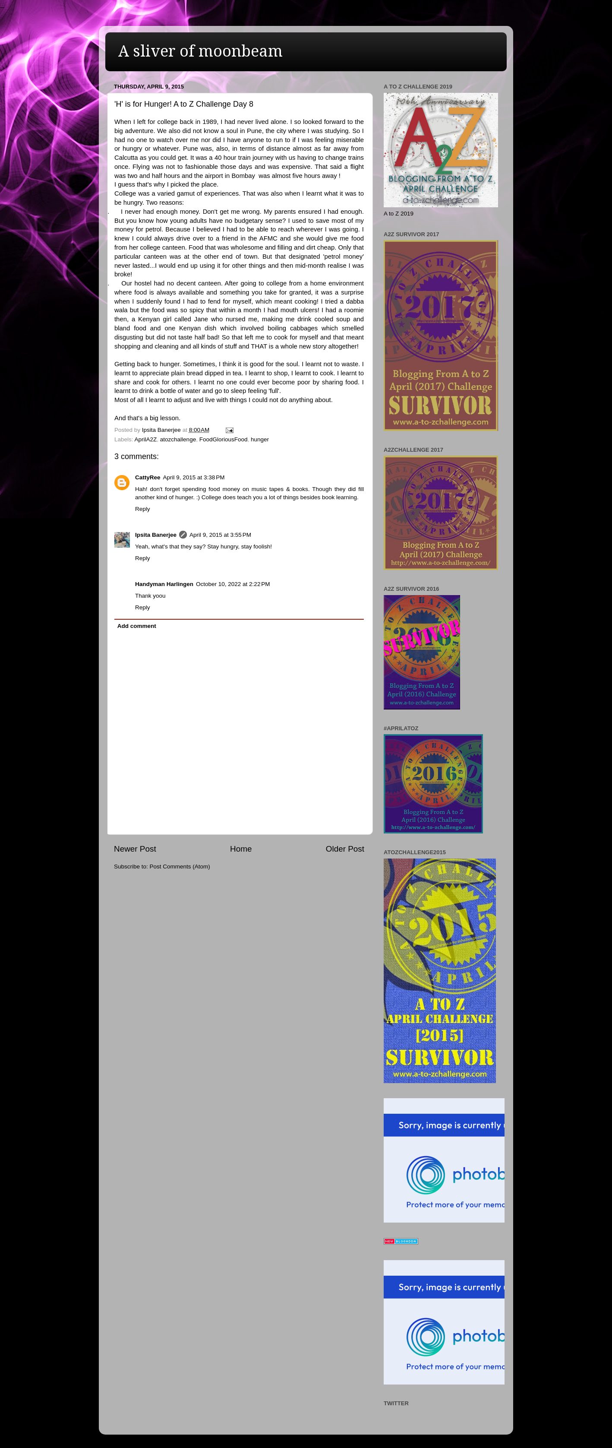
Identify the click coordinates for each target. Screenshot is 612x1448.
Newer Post (135, 848)
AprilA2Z (146, 439)
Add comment (136, 626)
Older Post (345, 848)
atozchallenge (178, 439)
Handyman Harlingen (164, 584)
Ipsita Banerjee (156, 535)
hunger (260, 439)
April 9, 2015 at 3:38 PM (194, 477)
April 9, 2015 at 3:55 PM (220, 535)
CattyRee (148, 477)
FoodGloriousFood (223, 439)
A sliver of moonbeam (200, 51)
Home (241, 848)
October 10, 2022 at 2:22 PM (233, 584)
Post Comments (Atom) (180, 866)
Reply (142, 509)
